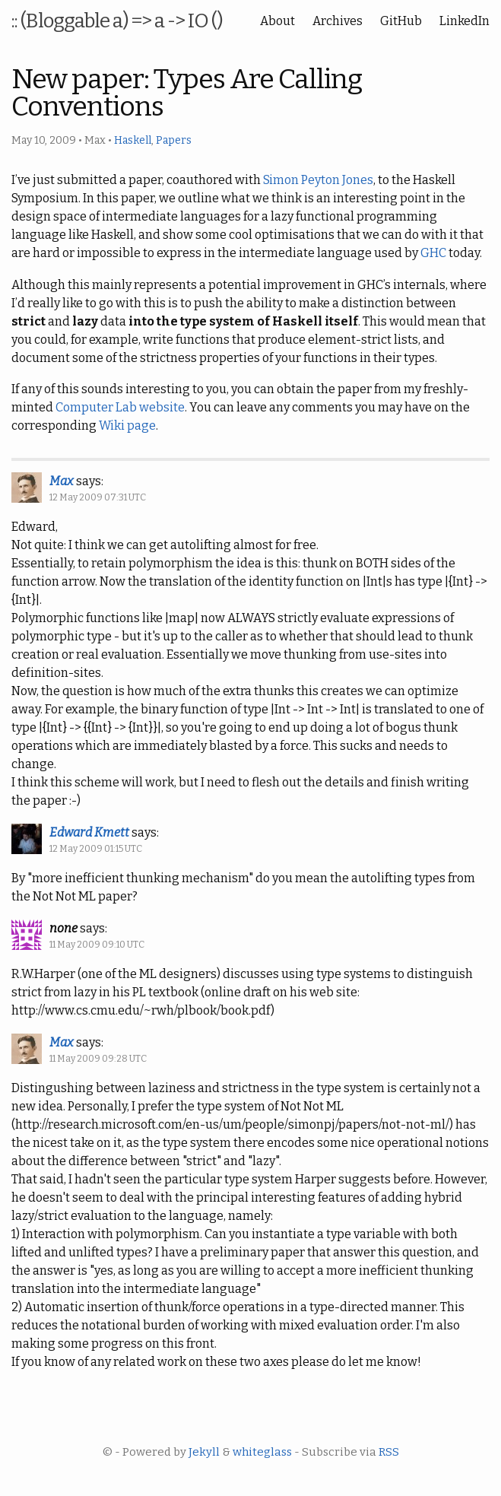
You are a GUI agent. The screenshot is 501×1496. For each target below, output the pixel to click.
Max (61, 481)
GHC (433, 253)
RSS (389, 1452)
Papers (174, 140)
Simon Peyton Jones (318, 180)
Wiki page (127, 425)
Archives (337, 21)
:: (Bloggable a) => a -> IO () (117, 21)
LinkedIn (464, 21)
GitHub (401, 21)
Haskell (132, 140)
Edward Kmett (89, 832)
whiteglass (262, 1452)
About (277, 21)
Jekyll (204, 1452)
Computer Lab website (120, 407)
